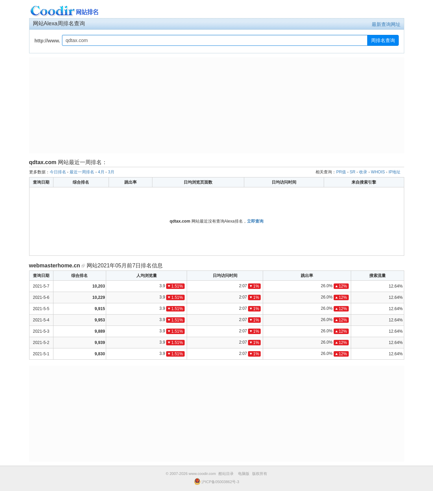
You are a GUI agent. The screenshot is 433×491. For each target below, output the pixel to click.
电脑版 (243, 474)
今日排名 (58, 172)
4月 (101, 172)
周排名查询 (383, 40)
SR (353, 172)
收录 (363, 172)
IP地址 (394, 172)
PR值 (341, 172)
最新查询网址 (386, 24)
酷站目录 (226, 474)
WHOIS (378, 172)
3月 (111, 172)
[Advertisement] (216, 105)
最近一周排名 (82, 172)
